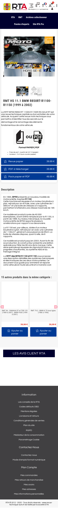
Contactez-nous (29, 455)
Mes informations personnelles (29, 494)
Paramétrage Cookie (29, 440)
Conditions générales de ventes (29, 420)
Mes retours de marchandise (29, 480)
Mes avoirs (29, 484)
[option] (15, 309)
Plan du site (29, 425)
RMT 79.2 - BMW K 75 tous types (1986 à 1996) (43, 311)
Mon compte (29, 467)
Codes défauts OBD (29, 407)
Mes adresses (29, 489)
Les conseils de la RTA (29, 402)
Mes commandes (29, 475)
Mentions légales (29, 411)
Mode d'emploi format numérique (29, 460)
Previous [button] (2, 307)
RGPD (29, 430)
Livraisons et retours (29, 416)
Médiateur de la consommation (29, 435)
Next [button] (56, 307)
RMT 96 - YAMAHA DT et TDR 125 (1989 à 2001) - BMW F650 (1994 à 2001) (15, 312)
